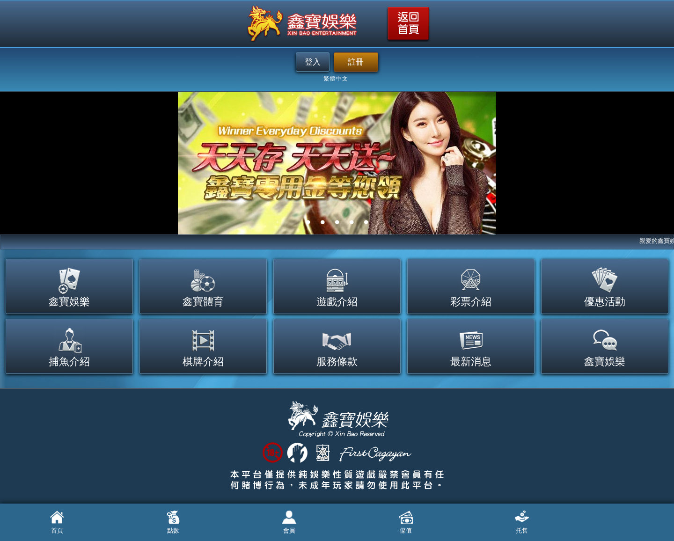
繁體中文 (335, 79)
